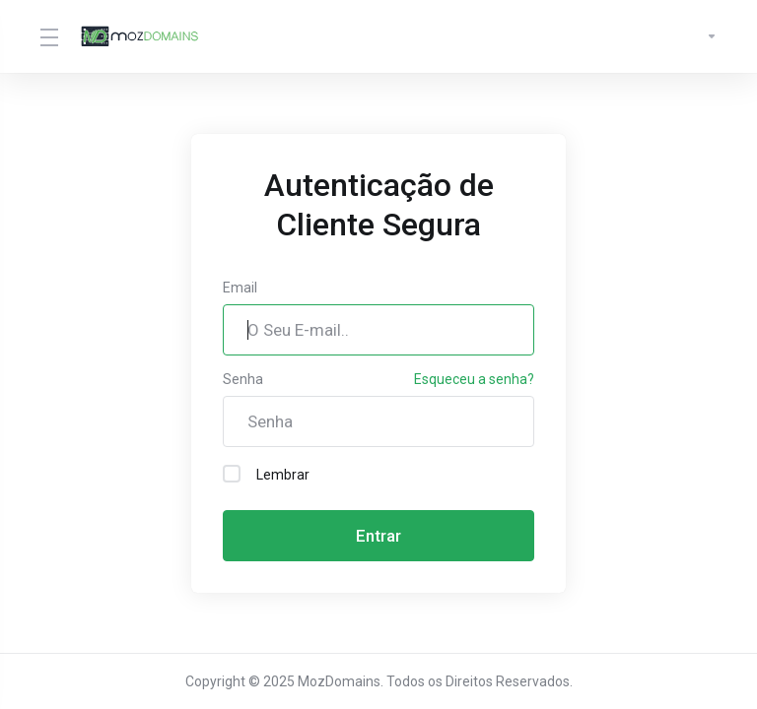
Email (240, 287)
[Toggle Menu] (48, 36)
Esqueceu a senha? (474, 379)
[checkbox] (232, 474)
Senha (243, 379)
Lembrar (266, 474)
